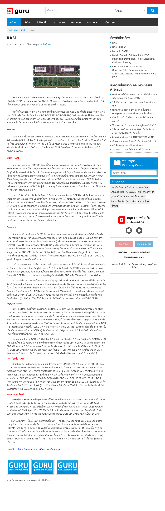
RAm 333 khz (119, 47)
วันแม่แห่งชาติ (117, 201)
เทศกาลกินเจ (143, 201)
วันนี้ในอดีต (41, 23)
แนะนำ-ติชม (124, 244)
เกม (139, 192)
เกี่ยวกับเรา (122, 252)
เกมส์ (126, 196)
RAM (114, 43)
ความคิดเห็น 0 (44, 44)
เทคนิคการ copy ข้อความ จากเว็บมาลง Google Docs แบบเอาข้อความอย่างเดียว (132, 112)
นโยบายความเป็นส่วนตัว (140, 252)
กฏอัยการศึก (148, 192)
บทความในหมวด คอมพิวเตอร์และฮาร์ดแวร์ (132, 87)
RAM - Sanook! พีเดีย (24, 11)
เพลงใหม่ (135, 196)
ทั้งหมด (118, 11)
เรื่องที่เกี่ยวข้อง (120, 38)
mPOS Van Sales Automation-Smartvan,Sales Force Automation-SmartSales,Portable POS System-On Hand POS (134, 71)
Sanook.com (10, 2)
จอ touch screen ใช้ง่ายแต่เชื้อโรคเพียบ (131, 149)
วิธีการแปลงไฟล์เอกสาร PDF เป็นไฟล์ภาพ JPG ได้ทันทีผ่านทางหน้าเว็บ (133, 131)
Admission (131, 192)
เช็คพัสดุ (114, 206)
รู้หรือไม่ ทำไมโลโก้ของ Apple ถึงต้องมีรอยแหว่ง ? (133, 119)
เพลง (143, 196)
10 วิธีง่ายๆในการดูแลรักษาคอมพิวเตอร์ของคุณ (133, 104)
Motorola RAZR (120, 51)
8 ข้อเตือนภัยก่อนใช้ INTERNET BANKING (133, 137)
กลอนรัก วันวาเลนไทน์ (121, 187)
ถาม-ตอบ (76, 23)
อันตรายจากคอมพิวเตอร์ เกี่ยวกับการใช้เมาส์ (134, 141)
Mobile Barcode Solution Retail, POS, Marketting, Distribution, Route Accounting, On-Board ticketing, (133, 59)
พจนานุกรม (93, 23)
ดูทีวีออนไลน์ (116, 196)
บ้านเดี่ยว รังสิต (117, 192)
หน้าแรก (14, 23)
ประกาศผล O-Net (141, 187)
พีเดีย (27, 23)
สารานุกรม (59, 23)
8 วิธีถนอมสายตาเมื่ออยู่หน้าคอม (128, 145)
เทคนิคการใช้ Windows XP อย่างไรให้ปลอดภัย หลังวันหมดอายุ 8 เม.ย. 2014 (135, 96)
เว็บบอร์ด (110, 23)
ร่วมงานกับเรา (144, 244)
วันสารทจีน (130, 201)
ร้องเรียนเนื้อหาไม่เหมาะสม (134, 257)
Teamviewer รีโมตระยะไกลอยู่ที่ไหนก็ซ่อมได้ (134, 125)
